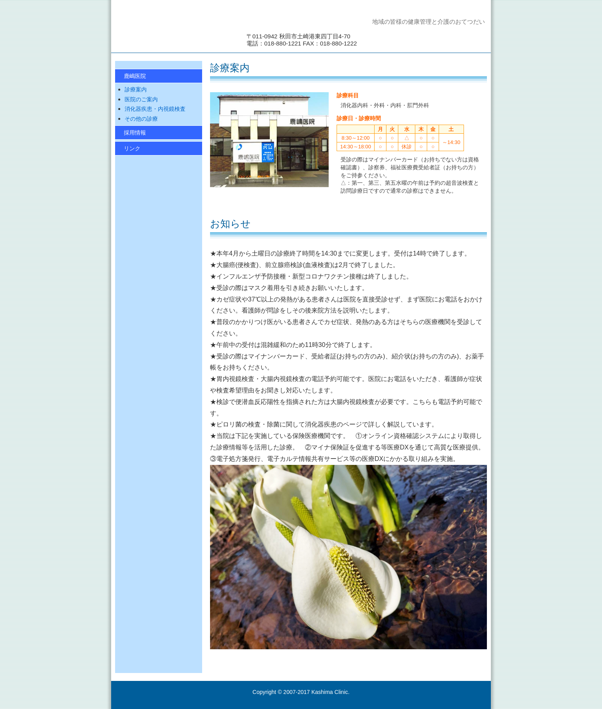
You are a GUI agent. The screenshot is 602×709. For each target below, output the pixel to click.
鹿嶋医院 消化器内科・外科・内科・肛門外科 (174, 29)
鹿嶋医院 (135, 76)
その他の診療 (141, 119)
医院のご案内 (141, 99)
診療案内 (136, 89)
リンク (132, 148)
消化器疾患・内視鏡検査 (155, 109)
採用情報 (135, 132)
